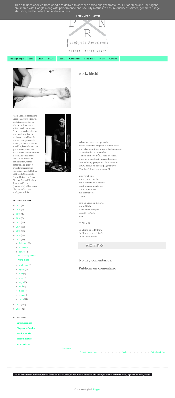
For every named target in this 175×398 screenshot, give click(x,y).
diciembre (23, 243)
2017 (18, 222)
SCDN (51, 58)
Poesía (62, 58)
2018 (18, 218)
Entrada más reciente (89, 352)
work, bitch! (23, 260)
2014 (18, 235)
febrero (22, 295)
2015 (18, 231)
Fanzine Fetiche (24, 333)
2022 (18, 205)
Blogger (96, 389)
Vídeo (102, 58)
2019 (18, 214)
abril (21, 286)
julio (21, 273)
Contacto (113, 58)
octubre (22, 252)
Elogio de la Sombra (26, 328)
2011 (18, 309)
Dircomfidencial (24, 323)
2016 (18, 227)
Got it (96, 16)
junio (21, 278)
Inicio (124, 352)
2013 (18, 239)
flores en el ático (24, 338)
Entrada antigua (158, 352)
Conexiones (74, 58)
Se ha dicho (89, 58)
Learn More (83, 16)
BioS (31, 58)
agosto (22, 269)
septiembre (24, 265)
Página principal (17, 58)
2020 (18, 209)
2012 (18, 304)
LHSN (40, 58)
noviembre (24, 247)
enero (21, 299)
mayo (21, 282)
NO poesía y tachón (27, 255)
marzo (22, 291)
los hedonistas (23, 344)
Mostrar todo (67, 348)
